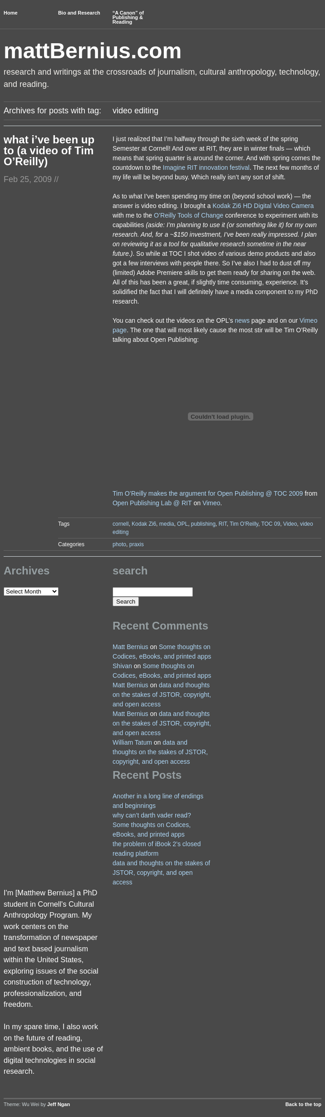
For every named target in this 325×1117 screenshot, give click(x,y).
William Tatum (132, 742)
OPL (182, 524)
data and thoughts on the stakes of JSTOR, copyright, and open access (162, 694)
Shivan (122, 666)
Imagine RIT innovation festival (206, 167)
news (242, 320)
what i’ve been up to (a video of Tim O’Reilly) (49, 150)
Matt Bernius (130, 646)
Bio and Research (79, 12)
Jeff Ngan (58, 1104)
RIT (223, 524)
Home (11, 12)
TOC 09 (270, 524)
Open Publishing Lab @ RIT (152, 503)
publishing (203, 524)
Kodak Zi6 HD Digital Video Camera (263, 205)
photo (119, 544)
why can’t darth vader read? (152, 815)
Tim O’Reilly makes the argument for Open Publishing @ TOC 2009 (208, 493)
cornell (120, 524)
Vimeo (211, 503)
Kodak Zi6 (144, 524)
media (166, 524)
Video (290, 524)
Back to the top (303, 1104)
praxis (136, 544)
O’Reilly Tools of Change (188, 215)
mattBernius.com (93, 51)
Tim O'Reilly (244, 524)
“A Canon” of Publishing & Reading (128, 17)
